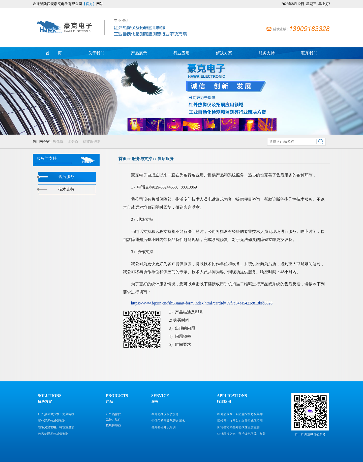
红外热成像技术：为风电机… (57, 414)
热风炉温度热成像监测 (53, 434)
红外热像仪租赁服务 (165, 414)
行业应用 (181, 53)
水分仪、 (75, 141)
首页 (122, 159)
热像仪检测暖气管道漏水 (168, 420)
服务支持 (267, 53)
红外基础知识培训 (164, 427)
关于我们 (96, 53)
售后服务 (166, 159)
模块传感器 (113, 425)
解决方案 (224, 53)
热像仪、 (60, 141)
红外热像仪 (113, 414)
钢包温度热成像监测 (51, 420)
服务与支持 (142, 159)
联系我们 (309, 53)
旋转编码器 (92, 141)
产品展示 (139, 53)
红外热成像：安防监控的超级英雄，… (243, 414)
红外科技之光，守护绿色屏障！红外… (243, 434)
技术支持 (66, 189)
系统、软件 (113, 419)
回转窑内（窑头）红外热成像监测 (240, 420)
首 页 (54, 53)
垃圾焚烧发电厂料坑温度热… (57, 427)
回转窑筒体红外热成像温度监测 (238, 427)
